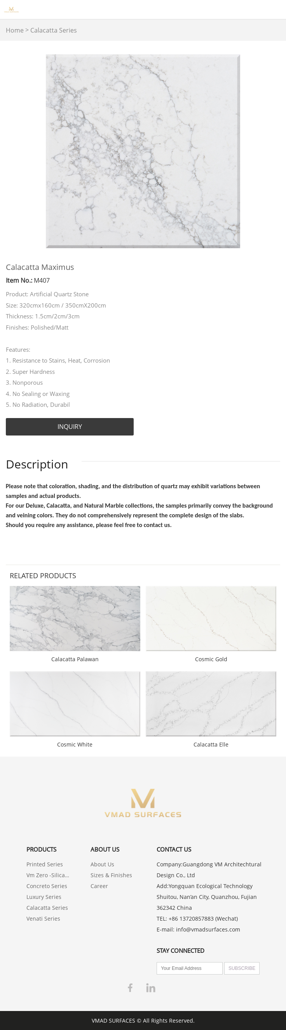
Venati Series (43, 918)
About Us (102, 864)
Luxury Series (43, 896)
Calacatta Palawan (75, 659)
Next (270, 151)
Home (15, 30)
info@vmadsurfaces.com (208, 929)
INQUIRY (70, 426)
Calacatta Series (53, 30)
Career (99, 886)
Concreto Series (46, 886)
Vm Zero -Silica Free (48, 875)
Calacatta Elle (211, 744)
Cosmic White (74, 744)
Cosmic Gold (211, 659)
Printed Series (44, 864)
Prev (16, 151)
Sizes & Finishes (111, 875)
